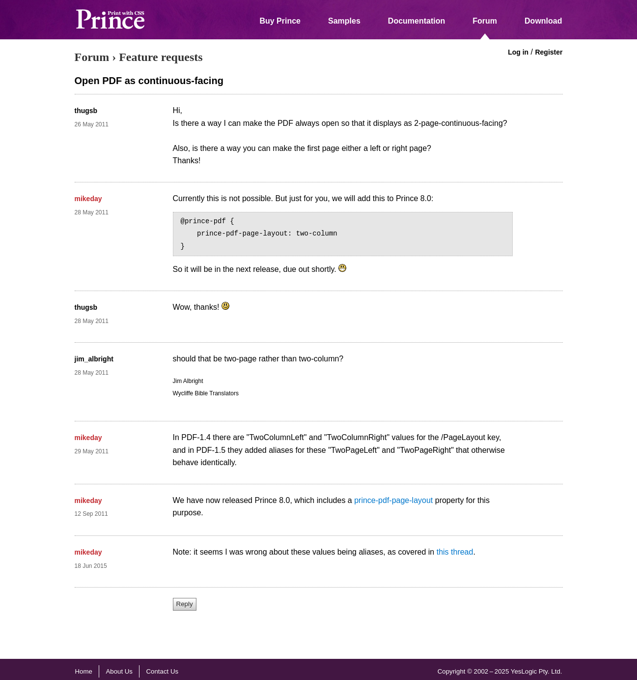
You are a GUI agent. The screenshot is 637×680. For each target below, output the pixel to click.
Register (548, 52)
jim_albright (94, 359)
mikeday (88, 199)
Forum (484, 21)
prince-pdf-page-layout (393, 500)
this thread (455, 552)
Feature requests (160, 57)
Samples (344, 21)
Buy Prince (280, 21)
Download (543, 21)
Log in (518, 52)
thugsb (86, 111)
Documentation (416, 21)
